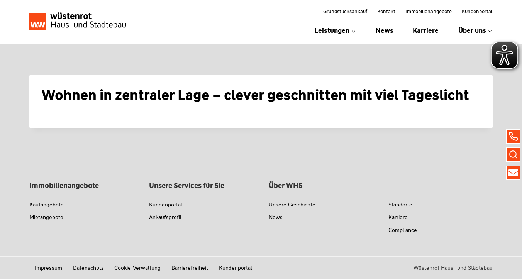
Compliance (402, 230)
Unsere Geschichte (292, 204)
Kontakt (386, 11)
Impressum (48, 267)
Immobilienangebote (428, 11)
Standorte (400, 204)
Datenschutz (88, 267)
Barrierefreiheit (189, 267)
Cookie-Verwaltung (137, 267)
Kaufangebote (46, 204)
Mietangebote (46, 217)
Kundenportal (477, 11)
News (384, 30)
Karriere (426, 30)
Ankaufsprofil (165, 217)
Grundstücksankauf (345, 11)
